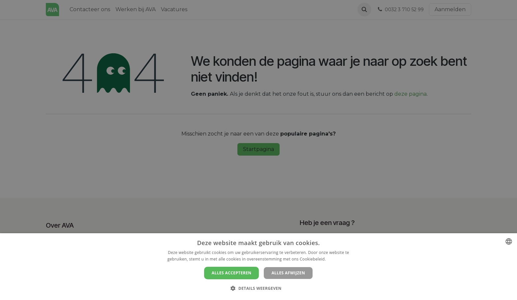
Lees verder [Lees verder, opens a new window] (338, 259)
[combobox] (508, 241)
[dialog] (258, 266)
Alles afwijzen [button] (288, 273)
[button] (258, 288)
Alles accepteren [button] (232, 273)
